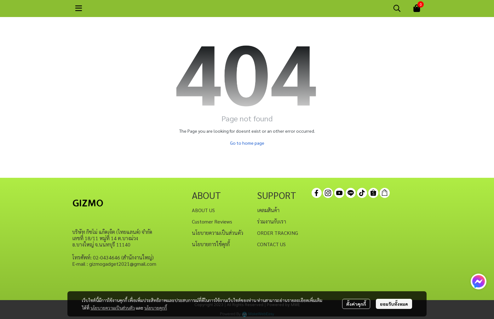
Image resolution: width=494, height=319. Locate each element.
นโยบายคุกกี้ (155, 307)
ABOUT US (203, 210)
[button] (397, 8)
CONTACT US (271, 244)
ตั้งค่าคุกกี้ (356, 304)
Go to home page (247, 143)
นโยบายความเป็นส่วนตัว (112, 307)
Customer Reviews (212, 221)
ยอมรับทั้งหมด (394, 304)
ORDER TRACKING (277, 232)
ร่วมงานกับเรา (271, 221)
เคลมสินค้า (268, 210)
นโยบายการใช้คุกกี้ (211, 244)
